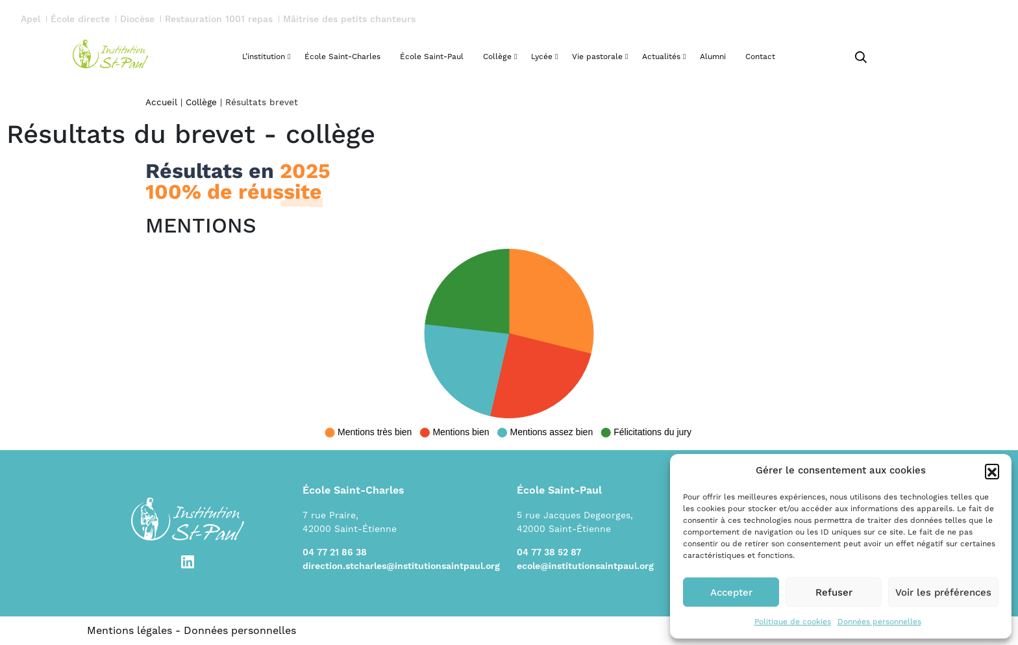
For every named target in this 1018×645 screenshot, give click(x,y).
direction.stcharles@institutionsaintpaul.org (401, 566)
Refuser (833, 592)
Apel (30, 19)
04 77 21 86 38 (335, 553)
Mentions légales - (135, 630)
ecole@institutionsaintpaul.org (585, 566)
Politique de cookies (792, 621)
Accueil (161, 102)
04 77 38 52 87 (549, 553)
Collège (201, 102)
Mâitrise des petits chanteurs (349, 19)
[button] (992, 470)
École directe (80, 19)
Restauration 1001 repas (219, 19)
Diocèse (137, 19)
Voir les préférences (943, 592)
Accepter (731, 592)
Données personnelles (879, 621)
